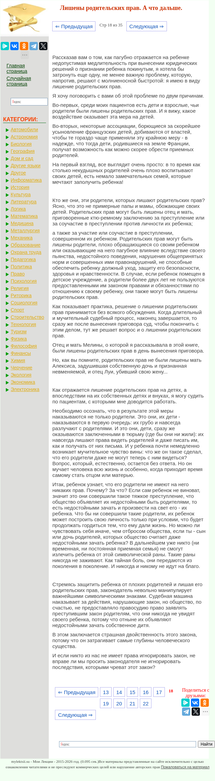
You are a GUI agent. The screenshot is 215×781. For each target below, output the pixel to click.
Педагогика (23, 259)
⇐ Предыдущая (74, 26)
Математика (24, 216)
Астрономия (24, 137)
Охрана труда (26, 252)
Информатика (26, 180)
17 (159, 692)
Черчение (21, 367)
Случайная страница (19, 81)
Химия (18, 360)
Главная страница (17, 68)
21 (132, 703)
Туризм (18, 331)
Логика (18, 209)
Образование (26, 245)
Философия (24, 346)
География (23, 151)
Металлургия (25, 230)
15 (132, 692)
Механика (22, 238)
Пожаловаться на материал (185, 767)
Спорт (17, 310)
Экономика (23, 382)
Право (18, 274)
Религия (20, 288)
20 (119, 703)
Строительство (27, 317)
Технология (23, 324)
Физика (19, 339)
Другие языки (26, 165)
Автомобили (24, 129)
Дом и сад (22, 158)
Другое (18, 173)
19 (106, 703)
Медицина (22, 223)
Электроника (25, 389)
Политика (21, 266)
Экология (21, 375)
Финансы (21, 353)
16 (146, 692)
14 (119, 692)
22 (146, 703)
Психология (24, 281)
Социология (24, 302)
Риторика (21, 295)
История (20, 187)
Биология (21, 144)
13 (106, 692)
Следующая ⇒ (146, 26)
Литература (23, 201)
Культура (21, 194)
